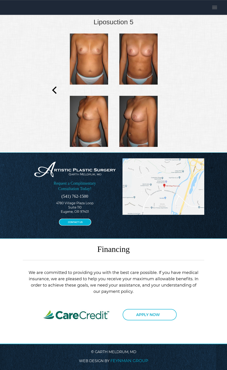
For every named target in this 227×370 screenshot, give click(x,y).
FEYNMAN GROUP (129, 360)
